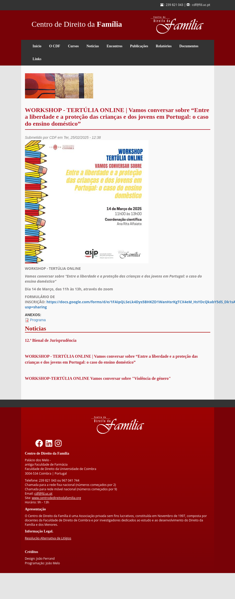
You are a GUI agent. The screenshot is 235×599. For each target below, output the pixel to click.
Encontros (114, 46)
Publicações (139, 46)
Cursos (73, 46)
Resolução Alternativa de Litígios (48, 538)
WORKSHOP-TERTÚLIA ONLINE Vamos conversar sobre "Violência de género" (98, 378)
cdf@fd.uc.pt (43, 493)
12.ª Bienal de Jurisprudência (50, 340)
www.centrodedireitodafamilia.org (56, 498)
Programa (38, 320)
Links (37, 59)
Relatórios (163, 46)
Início (37, 46)
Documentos (188, 46)
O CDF (54, 46)
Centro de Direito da (77, 23)
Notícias (92, 46)
